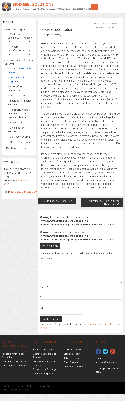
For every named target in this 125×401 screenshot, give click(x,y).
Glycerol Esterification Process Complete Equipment (20, 50)
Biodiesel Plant (53, 386)
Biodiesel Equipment (17, 29)
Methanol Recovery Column (19, 70)
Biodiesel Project (20, 386)
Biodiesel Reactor (73, 353)
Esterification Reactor (16, 129)
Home (100, 23)
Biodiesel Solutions (33, 4)
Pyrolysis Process (16, 148)
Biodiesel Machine (73, 366)
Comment (46, 258)
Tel (41, 307)
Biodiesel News (110, 23)
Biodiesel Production (43, 349)
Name (44, 287)
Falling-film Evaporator (15, 88)
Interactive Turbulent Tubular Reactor (20, 102)
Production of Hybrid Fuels (57, 201)
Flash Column (17, 122)
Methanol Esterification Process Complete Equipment (20, 38)
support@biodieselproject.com (26, 191)
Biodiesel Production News (17, 389)
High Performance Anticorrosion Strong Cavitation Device (19, 113)
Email (43, 297)
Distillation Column (20, 136)
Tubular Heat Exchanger (45, 369)
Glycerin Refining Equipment (18, 79)
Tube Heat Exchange (21, 95)
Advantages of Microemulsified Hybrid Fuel (104, 202)
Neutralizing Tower (20, 142)
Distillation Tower (72, 349)
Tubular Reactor (72, 358)
